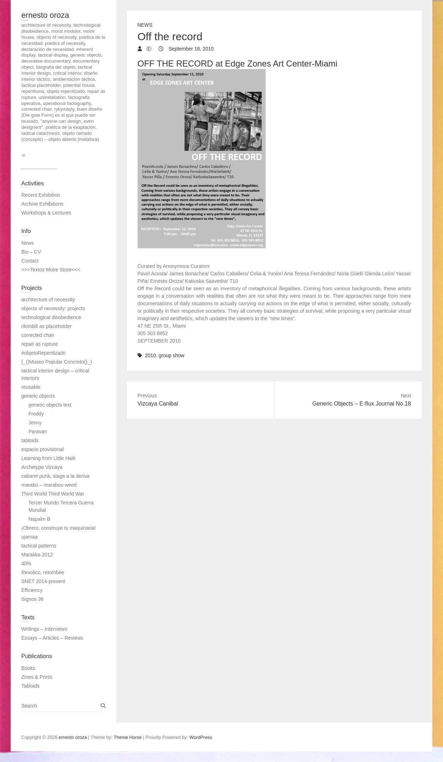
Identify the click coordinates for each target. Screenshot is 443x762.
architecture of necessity (48, 299)
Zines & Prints (36, 677)
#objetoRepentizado (43, 353)
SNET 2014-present (43, 581)
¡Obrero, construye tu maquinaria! (58, 528)
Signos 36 (32, 599)
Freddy (36, 414)
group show (171, 355)
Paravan (37, 431)
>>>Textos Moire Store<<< (50, 269)
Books (28, 668)
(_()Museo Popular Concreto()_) (56, 362)
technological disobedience (51, 317)
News (145, 25)
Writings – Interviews (44, 629)
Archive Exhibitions (42, 204)
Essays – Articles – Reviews (52, 638)
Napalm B (39, 519)
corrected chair (37, 335)
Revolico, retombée (42, 572)
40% (26, 563)
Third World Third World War (52, 494)
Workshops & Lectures (46, 213)
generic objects (38, 396)
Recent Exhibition (40, 195)
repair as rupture (39, 344)
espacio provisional (42, 449)
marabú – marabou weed (49, 485)
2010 (150, 355)
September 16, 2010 (190, 49)
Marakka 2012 (37, 554)
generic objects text (49, 405)
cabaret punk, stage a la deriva (55, 476)
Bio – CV (31, 252)
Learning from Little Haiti (48, 458)
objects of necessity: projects (53, 308)
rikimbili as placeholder (46, 326)
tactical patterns (38, 546)
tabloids (29, 440)
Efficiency (32, 590)
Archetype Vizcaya (42, 467)
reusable (31, 387)
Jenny (35, 422)
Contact (29, 261)
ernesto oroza (45, 15)
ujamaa (29, 537)
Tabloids (30, 686)
